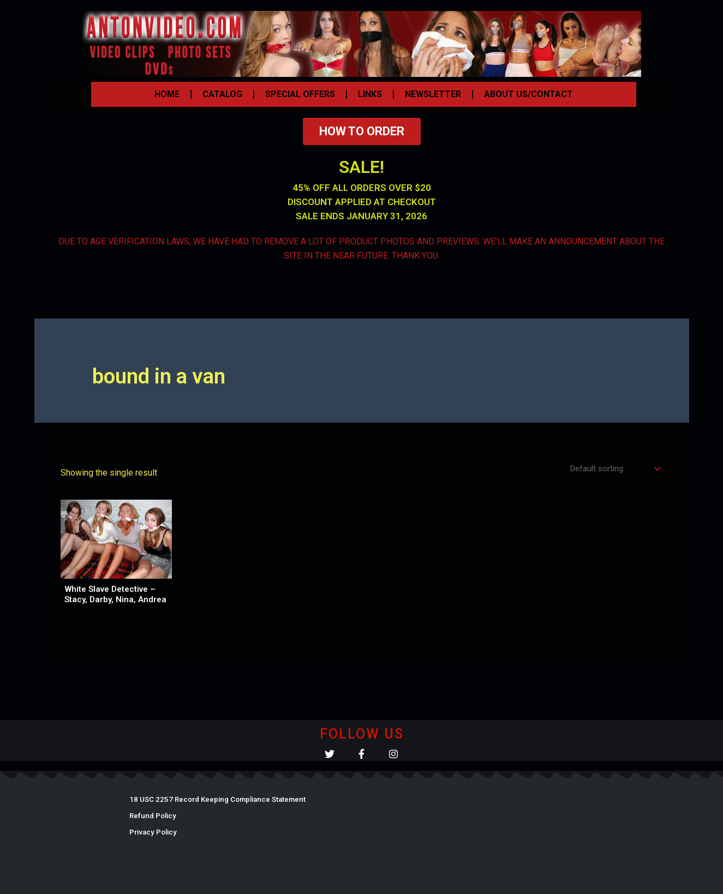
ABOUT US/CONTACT (528, 94)
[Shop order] (611, 469)
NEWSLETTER (433, 94)
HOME (167, 94)
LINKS (370, 94)
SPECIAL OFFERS (300, 94)
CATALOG (222, 94)
